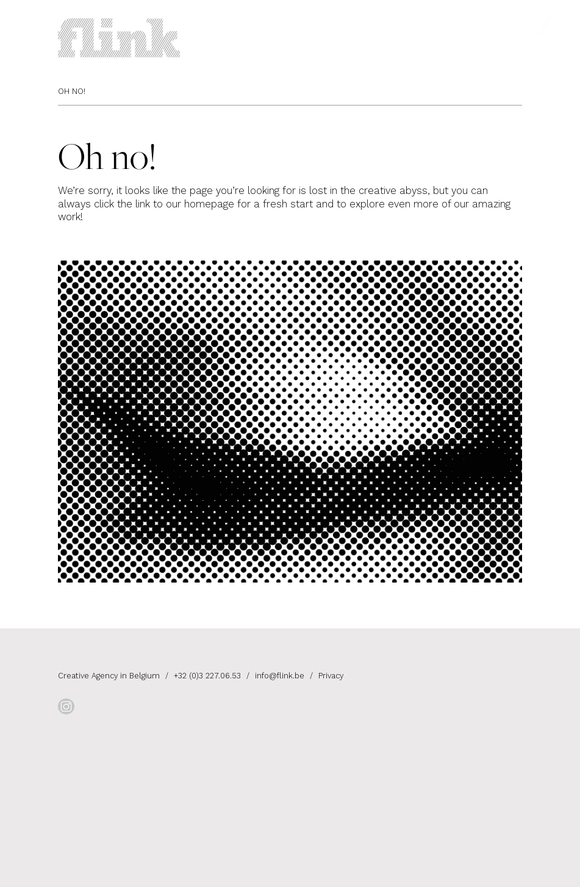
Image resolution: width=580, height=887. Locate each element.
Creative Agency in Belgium (110, 675)
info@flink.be (279, 675)
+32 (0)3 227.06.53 (207, 675)
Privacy (330, 675)
